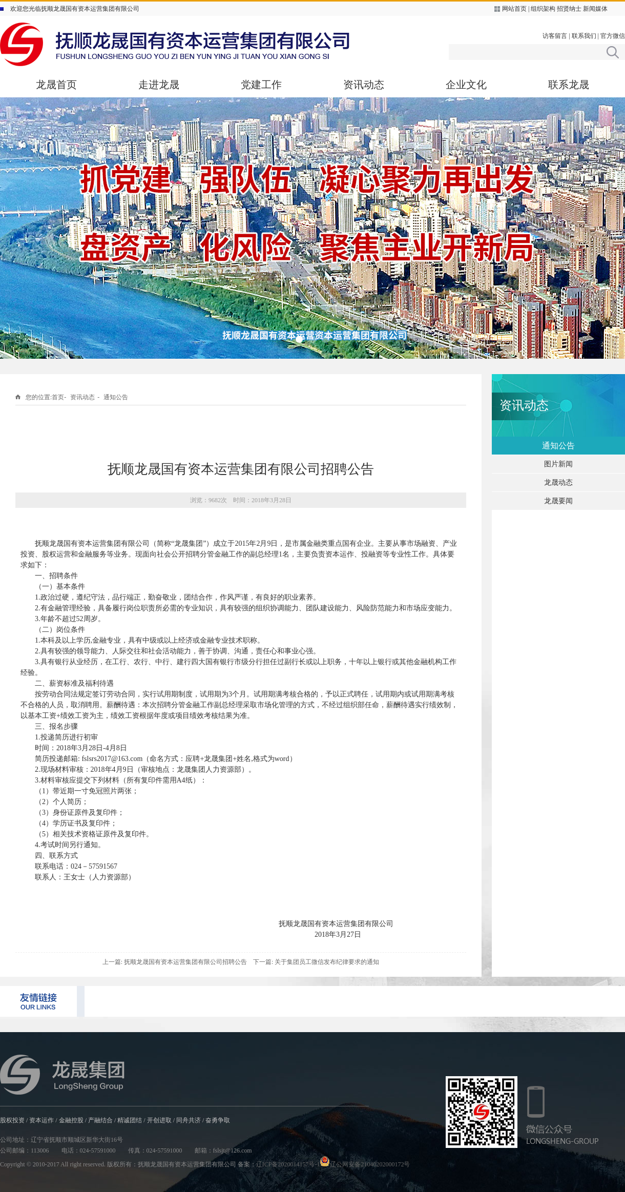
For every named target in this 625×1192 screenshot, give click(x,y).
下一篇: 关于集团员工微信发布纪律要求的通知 (316, 961)
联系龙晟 (568, 84)
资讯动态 (363, 84)
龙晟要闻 (558, 501)
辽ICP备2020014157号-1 (288, 1164)
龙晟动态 (558, 482)
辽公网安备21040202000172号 (365, 1164)
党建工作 (261, 84)
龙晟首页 (56, 84)
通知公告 (115, 397)
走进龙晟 (158, 84)
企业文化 (466, 84)
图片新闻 (558, 464)
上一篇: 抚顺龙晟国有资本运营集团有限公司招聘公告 (174, 961)
